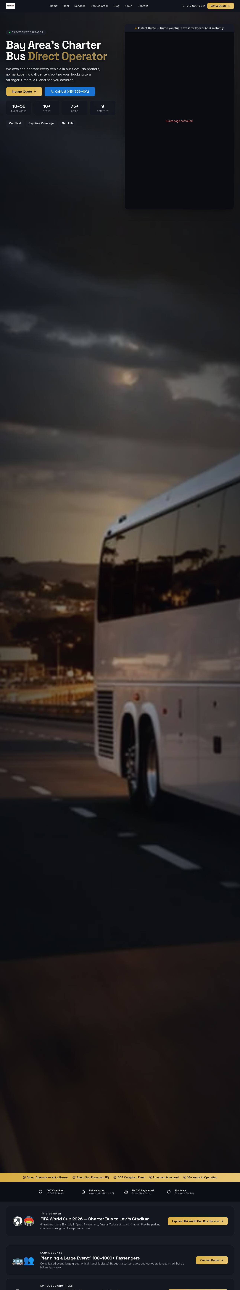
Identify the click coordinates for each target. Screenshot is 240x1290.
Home (53, 5)
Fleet (66, 5)
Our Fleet (15, 123)
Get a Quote (220, 5)
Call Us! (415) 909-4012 (70, 91)
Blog (117, 5)
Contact (143, 5)
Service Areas (100, 5)
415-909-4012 (194, 5)
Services (80, 5)
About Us (67, 123)
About (128, 5)
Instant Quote (24, 91)
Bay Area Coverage (41, 123)
